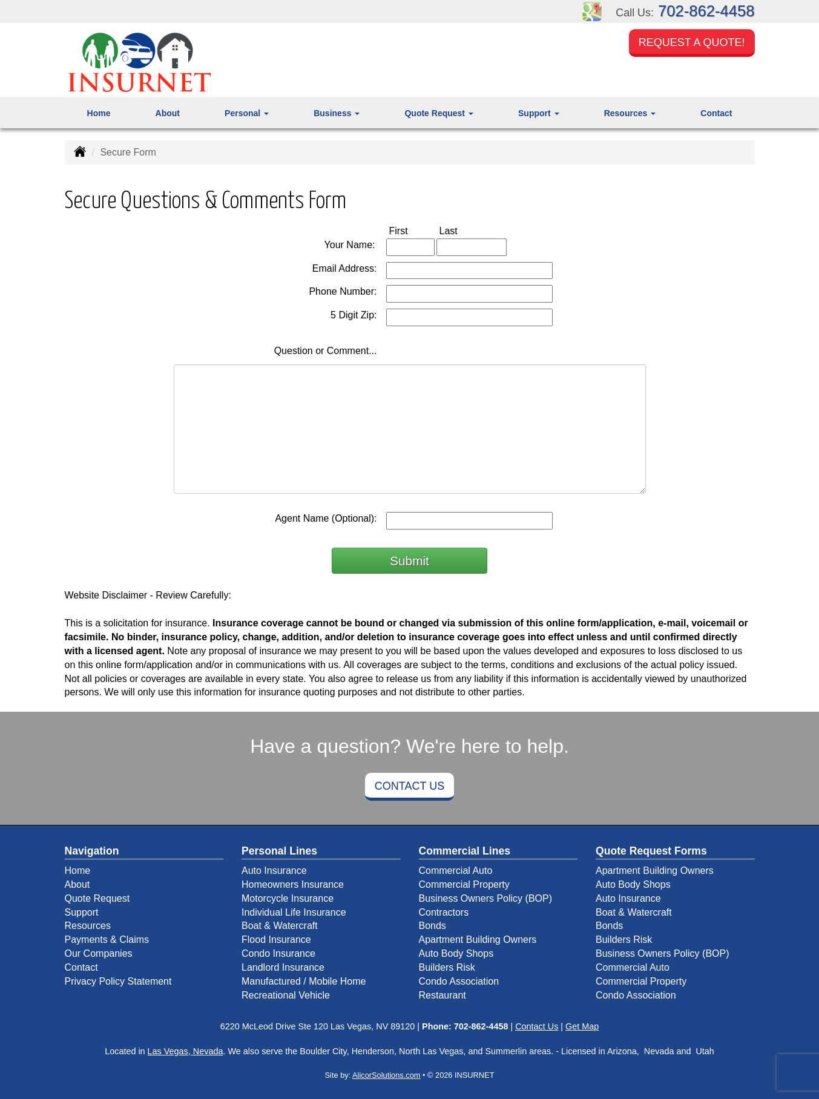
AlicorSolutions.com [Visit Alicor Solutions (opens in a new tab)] (386, 1075)
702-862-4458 (706, 10)
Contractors (444, 912)
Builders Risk (447, 967)
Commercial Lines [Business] (465, 851)
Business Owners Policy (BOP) (486, 898)
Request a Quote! (692, 44)
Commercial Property (464, 884)
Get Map (582, 1026)
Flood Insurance (276, 939)
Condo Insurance (278, 953)
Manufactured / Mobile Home (304, 981)
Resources (88, 925)
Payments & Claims (107, 939)
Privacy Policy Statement (118, 981)
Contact (716, 113)
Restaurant (442, 995)
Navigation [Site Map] (92, 851)
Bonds (432, 925)
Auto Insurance (274, 870)
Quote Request (97, 898)
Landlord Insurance (283, 967)
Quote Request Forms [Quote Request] (651, 851)
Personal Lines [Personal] (279, 851)
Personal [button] (247, 113)
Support (82, 912)
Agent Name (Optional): (326, 518)
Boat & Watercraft (280, 925)
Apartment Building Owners (478, 939)
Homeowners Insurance (293, 884)
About (168, 113)
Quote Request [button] (438, 113)
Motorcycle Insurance (288, 898)
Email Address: (344, 268)
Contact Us (409, 786)
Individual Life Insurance (294, 912)
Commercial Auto (456, 870)
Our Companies (99, 953)
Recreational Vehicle (286, 995)
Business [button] (337, 113)
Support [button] (538, 113)
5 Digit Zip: (354, 315)
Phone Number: (343, 291)
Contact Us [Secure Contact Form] (536, 1026)
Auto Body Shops (456, 953)
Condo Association (459, 981)
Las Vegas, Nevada (185, 1051)
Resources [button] (630, 113)
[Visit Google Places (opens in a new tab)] (592, 10)
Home (99, 113)
